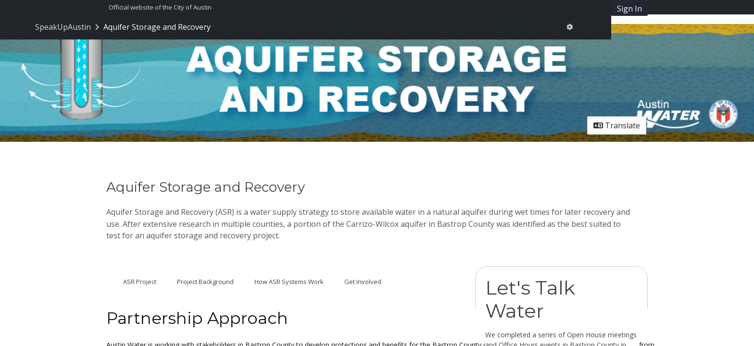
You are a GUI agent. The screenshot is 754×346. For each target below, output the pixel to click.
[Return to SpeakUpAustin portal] (68, 27)
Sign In (629, 8)
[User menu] (570, 27)
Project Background (205, 281)
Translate (616, 125)
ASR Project (139, 281)
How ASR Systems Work (289, 281)
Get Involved (362, 281)
